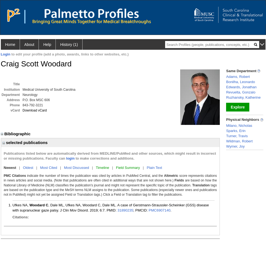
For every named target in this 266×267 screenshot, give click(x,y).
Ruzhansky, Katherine (243, 97)
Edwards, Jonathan (241, 87)
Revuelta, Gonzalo (240, 92)
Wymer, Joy (235, 146)
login (70, 158)
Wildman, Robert (239, 141)
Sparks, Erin (235, 131)
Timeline (102, 168)
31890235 (125, 210)
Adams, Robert (238, 77)
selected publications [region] (25, 142)
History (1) (69, 44)
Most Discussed (76, 168)
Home (10, 44)
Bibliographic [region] (16, 133)
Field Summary (128, 168)
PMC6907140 (160, 210)
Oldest (28, 168)
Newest (10, 168)
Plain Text (154, 168)
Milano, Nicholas (239, 126)
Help (47, 44)
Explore (238, 107)
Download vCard (35, 110)
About (29, 44)
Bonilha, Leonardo (240, 82)
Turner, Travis (237, 136)
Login (5, 54)
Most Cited (48, 168)
